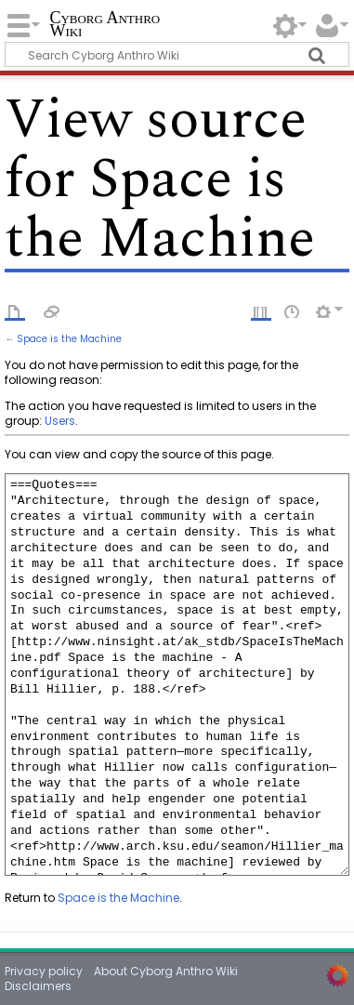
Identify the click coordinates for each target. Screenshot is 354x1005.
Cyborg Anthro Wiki (104, 25)
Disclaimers (38, 986)
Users (60, 421)
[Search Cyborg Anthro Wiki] (176, 54)
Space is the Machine (69, 339)
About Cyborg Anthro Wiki (166, 971)
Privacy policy (44, 971)
